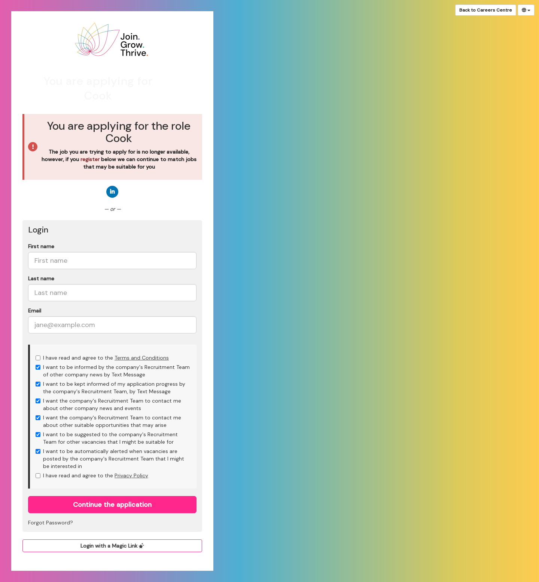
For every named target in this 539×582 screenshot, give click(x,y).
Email (34, 310)
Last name (41, 278)
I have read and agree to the (102, 357)
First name (41, 246)
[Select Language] (526, 10)
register (90, 159)
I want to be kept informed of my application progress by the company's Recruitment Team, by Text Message (110, 388)
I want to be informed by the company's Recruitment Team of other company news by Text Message (113, 371)
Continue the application (112, 504)
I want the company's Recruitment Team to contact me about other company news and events (108, 404)
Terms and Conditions (142, 357)
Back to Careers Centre (485, 10)
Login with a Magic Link (112, 545)
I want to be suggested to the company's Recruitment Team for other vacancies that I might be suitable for (107, 438)
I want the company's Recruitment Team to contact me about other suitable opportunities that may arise (108, 421)
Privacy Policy (131, 475)
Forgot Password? (50, 522)
